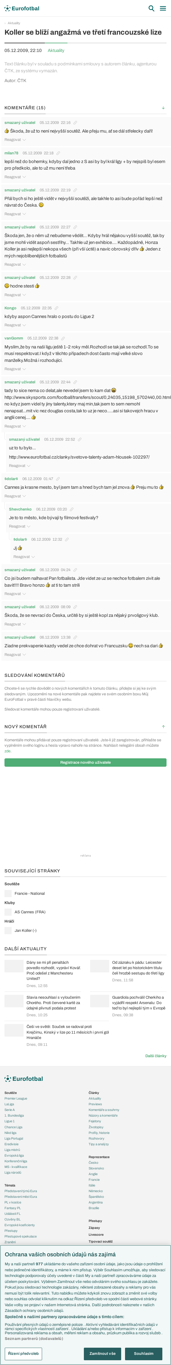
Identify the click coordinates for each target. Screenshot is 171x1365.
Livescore (96, 1234)
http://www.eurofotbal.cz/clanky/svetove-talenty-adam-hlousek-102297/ (79, 457)
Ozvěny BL (12, 1219)
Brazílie (94, 1208)
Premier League (15, 1098)
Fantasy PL (12, 1208)
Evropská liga (14, 1155)
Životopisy (96, 1127)
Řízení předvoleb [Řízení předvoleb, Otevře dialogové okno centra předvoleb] (23, 1354)
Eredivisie (11, 1144)
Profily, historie (99, 1133)
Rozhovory (96, 1138)
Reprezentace (99, 1157)
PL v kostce (12, 1202)
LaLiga (9, 1104)
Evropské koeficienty (19, 1225)
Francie (94, 1179)
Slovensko (96, 1168)
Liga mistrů (12, 1150)
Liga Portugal (13, 1138)
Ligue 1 (9, 1121)
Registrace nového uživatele (85, 762)
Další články (156, 1056)
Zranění (10, 1242)
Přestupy (11, 1230)
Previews (95, 1104)
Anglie (93, 1174)
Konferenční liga (15, 1161)
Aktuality (14, 23)
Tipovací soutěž (101, 1241)
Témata (9, 1185)
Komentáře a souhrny (104, 1110)
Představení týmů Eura (20, 1191)
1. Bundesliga (14, 1115)
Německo (96, 1191)
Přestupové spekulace (20, 1236)
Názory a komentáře (103, 1115)
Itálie (92, 1185)
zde (7, 751)
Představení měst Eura (20, 1196)
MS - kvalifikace (15, 1167)
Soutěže (10, 1093)
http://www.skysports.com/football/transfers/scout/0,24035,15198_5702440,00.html (87, 397)
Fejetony (95, 1121)
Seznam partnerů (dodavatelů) (34, 1339)
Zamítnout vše (102, 1354)
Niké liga (10, 1133)
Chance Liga (13, 1127)
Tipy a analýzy (99, 1144)
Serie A (9, 1110)
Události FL (12, 1213)
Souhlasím (143, 1354)
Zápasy (94, 1227)
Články (94, 1093)
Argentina (96, 1202)
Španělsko (96, 1196)
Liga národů (12, 1172)
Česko (93, 1162)
